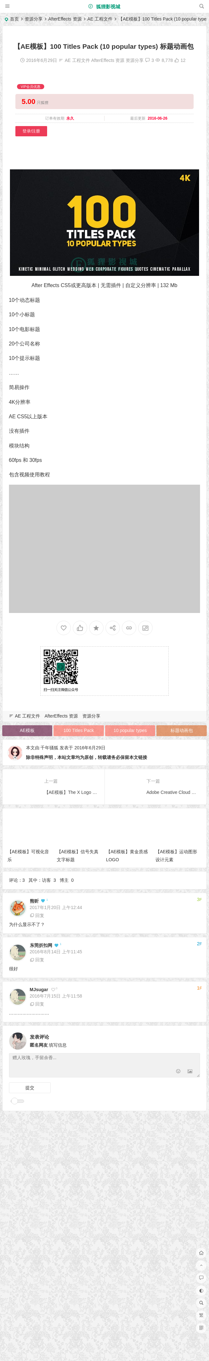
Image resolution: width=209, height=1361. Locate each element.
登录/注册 (31, 131)
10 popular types (130, 730)
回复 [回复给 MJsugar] (37, 1004)
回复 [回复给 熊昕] (37, 915)
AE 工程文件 (100, 18)
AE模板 (27, 730)
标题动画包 (182, 730)
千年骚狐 (49, 747)
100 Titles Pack (78, 730)
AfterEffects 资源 (65, 18)
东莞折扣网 (41, 945)
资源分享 (34, 18)
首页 (14, 18)
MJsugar (39, 989)
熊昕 (34, 901)
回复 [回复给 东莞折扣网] (37, 959)
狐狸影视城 (104, 6)
